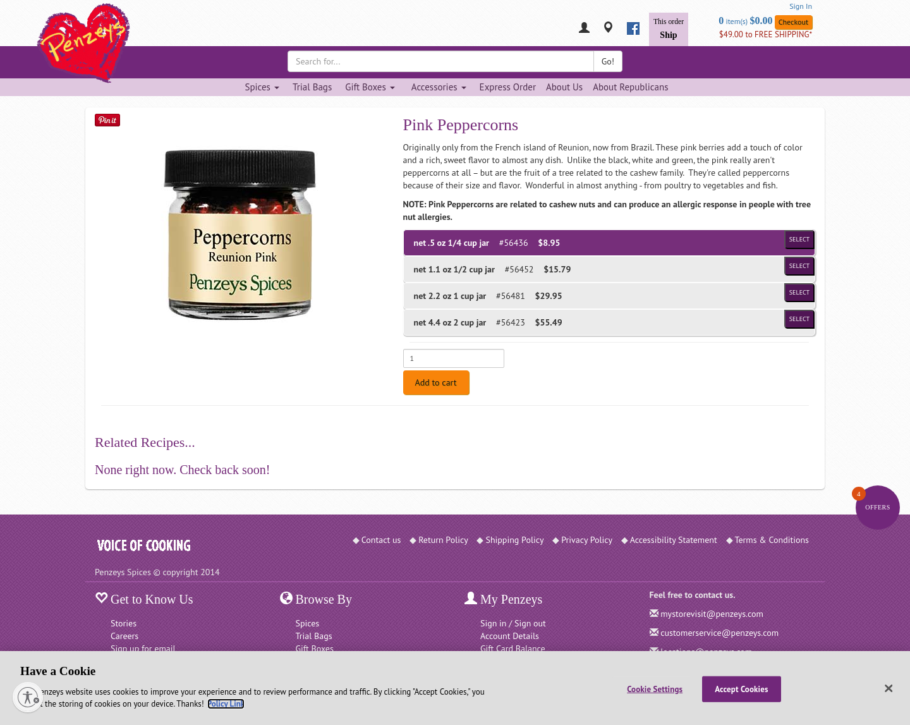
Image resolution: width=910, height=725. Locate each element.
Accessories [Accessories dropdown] (438, 87)
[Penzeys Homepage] (94, 28)
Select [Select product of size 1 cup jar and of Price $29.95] (799, 292)
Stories (123, 623)
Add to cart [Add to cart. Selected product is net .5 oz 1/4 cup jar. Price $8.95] (436, 382)
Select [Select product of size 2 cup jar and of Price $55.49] (799, 319)
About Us (564, 87)
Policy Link (226, 703)
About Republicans (630, 87)
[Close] (889, 688)
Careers (124, 636)
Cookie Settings (654, 688)
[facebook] (633, 28)
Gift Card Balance (512, 648)
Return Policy (443, 539)
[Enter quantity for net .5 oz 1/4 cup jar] (453, 358)
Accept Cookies (741, 688)
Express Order (508, 87)
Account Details (509, 636)
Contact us (381, 539)
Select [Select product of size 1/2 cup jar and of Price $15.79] (799, 266)
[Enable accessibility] (28, 697)
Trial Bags (312, 87)
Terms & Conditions (772, 539)
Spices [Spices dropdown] (262, 87)
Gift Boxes (315, 648)
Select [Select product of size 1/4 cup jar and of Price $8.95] (799, 239)
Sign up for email (143, 648)
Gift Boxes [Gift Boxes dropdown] (370, 87)
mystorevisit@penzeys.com (711, 613)
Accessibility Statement (673, 539)
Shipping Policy (514, 539)
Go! (608, 61)
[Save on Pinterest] (107, 119)
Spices (308, 623)
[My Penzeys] (584, 29)
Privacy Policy (586, 539)
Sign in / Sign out (513, 623)
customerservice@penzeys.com (719, 632)
